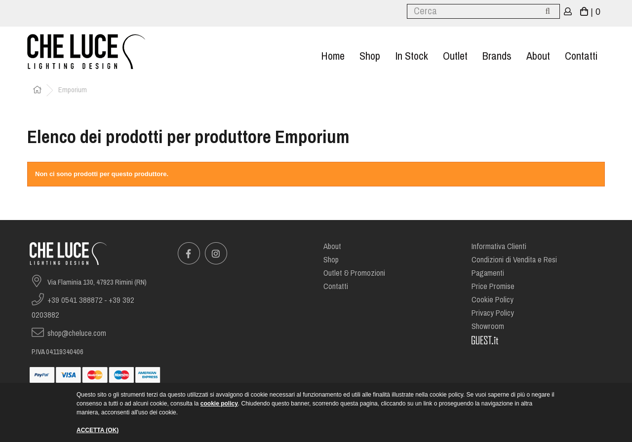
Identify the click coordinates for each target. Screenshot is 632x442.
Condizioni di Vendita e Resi (514, 259)
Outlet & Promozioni (354, 273)
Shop (369, 56)
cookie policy (219, 403)
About (538, 56)
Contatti (581, 56)
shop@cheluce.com (76, 333)
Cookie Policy (493, 299)
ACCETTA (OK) (97, 430)
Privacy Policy (493, 313)
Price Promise (493, 286)
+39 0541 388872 (75, 300)
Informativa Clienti (499, 246)
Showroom (488, 326)
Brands (497, 56)
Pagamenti (488, 273)
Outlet (455, 56)
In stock (411, 56)
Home (333, 56)
